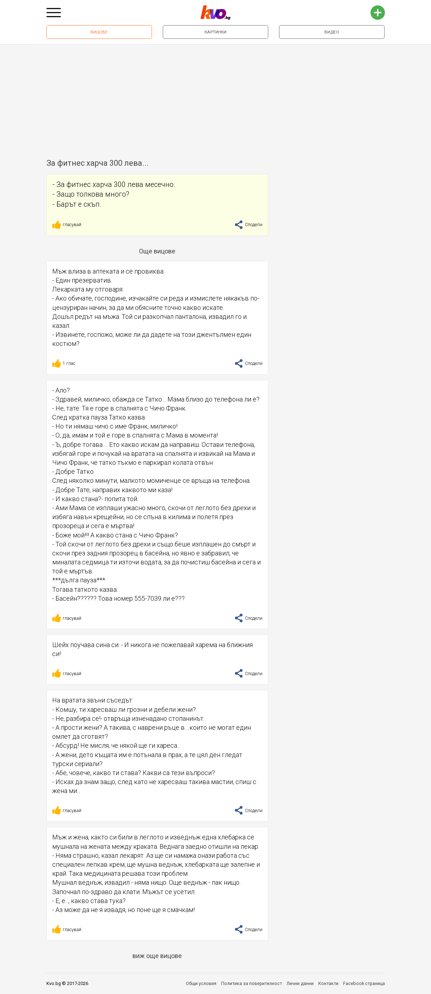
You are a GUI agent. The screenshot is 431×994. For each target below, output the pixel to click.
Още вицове (157, 251)
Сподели (248, 224)
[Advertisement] (215, 98)
